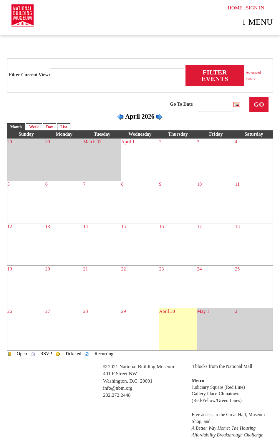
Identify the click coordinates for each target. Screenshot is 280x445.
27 (47, 311)
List (63, 127)
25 (237, 268)
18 (237, 226)
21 (85, 268)
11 (237, 184)
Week (34, 127)
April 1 (128, 141)
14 (85, 226)
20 (47, 268)
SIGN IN (255, 8)
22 (123, 268)
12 (9, 226)
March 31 (92, 141)
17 (199, 226)
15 (123, 226)
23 (161, 268)
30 (47, 141)
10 (199, 184)
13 (47, 226)
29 (9, 141)
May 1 (203, 311)
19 (9, 268)
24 (199, 268)
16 (161, 226)
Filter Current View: (29, 74)
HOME (235, 8)
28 (85, 311)
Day (49, 127)
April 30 (167, 311)
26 (9, 311)
